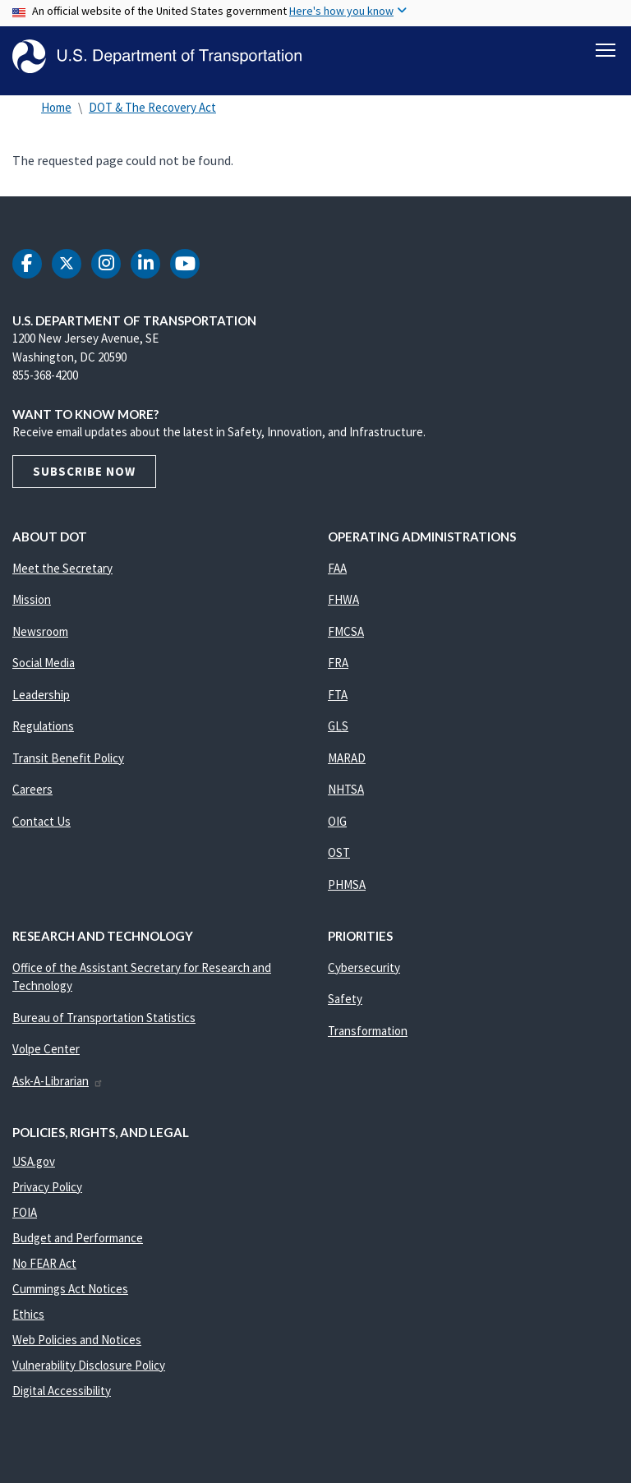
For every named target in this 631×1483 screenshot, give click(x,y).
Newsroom (40, 639)
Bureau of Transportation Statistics (104, 1025)
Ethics (28, 1321)
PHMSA (347, 892)
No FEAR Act (44, 1270)
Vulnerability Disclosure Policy (88, 1372)
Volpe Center (46, 1056)
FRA (338, 670)
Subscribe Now (84, 478)
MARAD (347, 765)
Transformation (368, 1038)
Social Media (43, 670)
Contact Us (41, 828)
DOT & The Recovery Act (152, 114)
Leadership (41, 702)
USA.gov (33, 1169)
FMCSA (346, 639)
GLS (338, 733)
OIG (337, 828)
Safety (345, 1006)
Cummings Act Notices (70, 1296)
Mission (31, 607)
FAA (337, 575)
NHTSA (346, 796)
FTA (338, 702)
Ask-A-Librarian (58, 1088)
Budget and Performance (77, 1245)
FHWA (343, 607)
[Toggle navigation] (605, 50)
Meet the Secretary (62, 575)
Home (56, 114)
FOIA (24, 1219)
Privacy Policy (47, 1194)
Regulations (43, 733)
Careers (32, 796)
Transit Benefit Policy (68, 765)
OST (339, 860)
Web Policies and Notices (76, 1347)
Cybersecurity (364, 975)
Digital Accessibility (61, 1398)
